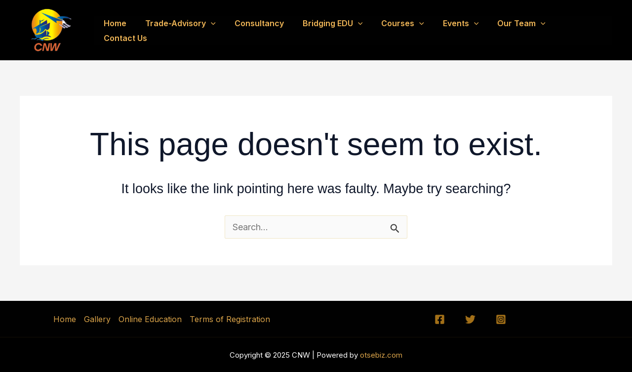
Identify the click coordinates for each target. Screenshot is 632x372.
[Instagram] (501, 319)
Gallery (97, 319)
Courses (408, 30)
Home (132, 30)
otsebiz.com (380, 355)
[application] (225, 30)
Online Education (150, 319)
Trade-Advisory (194, 30)
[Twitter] (470, 319)
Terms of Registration (230, 319)
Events (463, 30)
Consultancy (270, 30)
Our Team (521, 30)
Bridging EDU (341, 30)
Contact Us (582, 30)
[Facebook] (439, 319)
